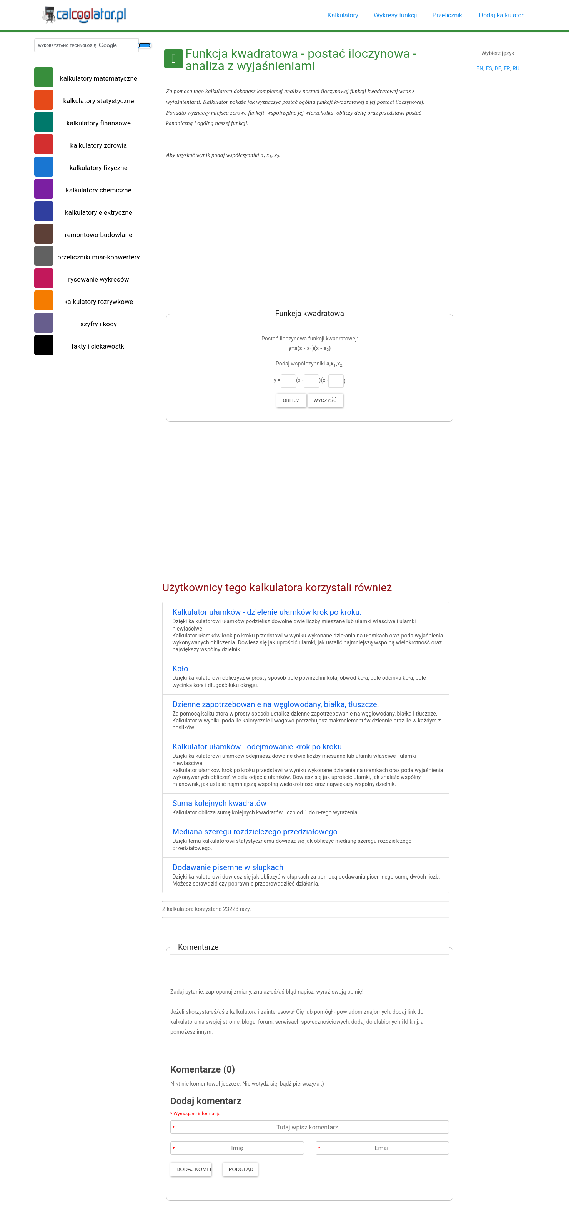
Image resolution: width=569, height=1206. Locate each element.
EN (479, 68)
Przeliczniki (447, 15)
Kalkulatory (343, 15)
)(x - (323, 380)
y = (277, 380)
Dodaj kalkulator (501, 15)
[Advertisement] (305, 233)
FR (507, 68)
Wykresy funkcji (395, 15)
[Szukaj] (144, 45)
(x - (299, 380)
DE (497, 68)
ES (489, 68)
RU (515, 68)
